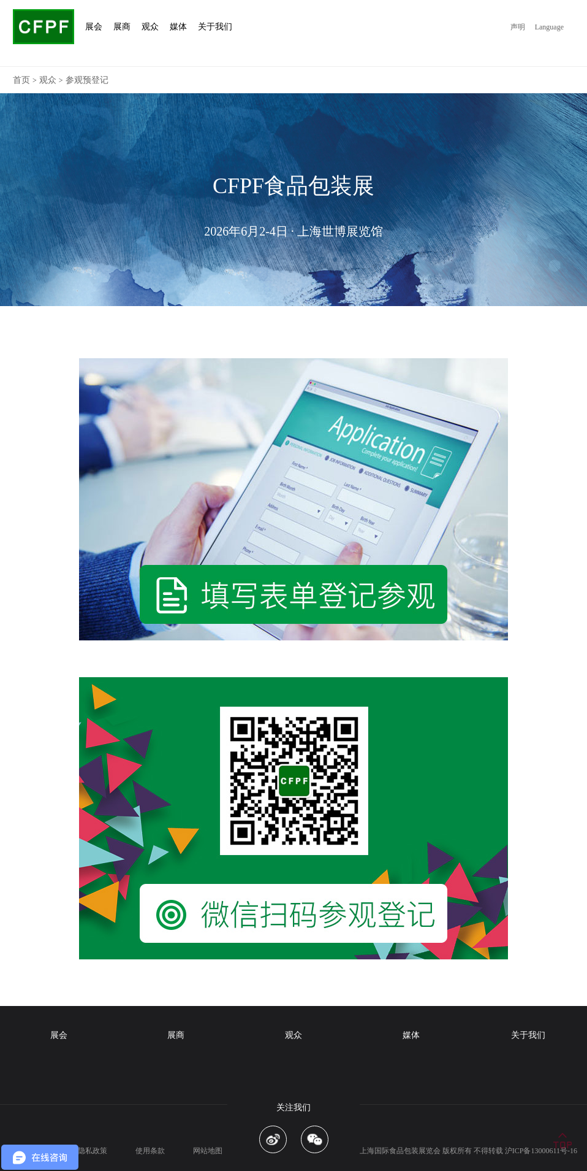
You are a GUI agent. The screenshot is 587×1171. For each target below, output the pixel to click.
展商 (175, 1035)
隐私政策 (92, 1150)
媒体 (411, 1035)
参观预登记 (87, 80)
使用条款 (150, 1150)
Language (549, 27)
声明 (517, 27)
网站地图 (207, 1150)
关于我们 (528, 1035)
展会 (58, 1035)
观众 (47, 80)
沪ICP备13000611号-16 (541, 1150)
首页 (21, 80)
